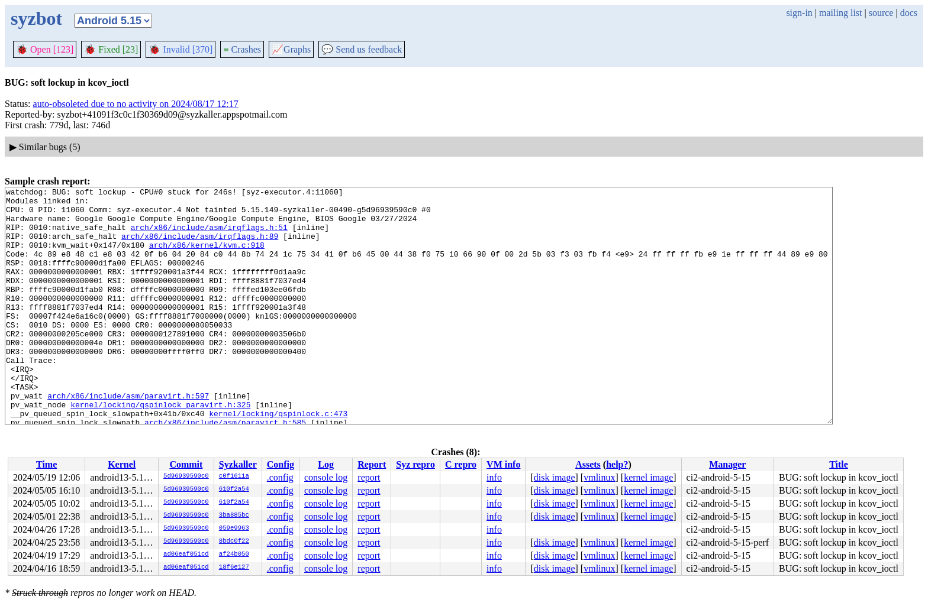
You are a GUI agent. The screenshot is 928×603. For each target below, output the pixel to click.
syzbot (36, 18)
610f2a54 (234, 489)
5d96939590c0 (186, 476)
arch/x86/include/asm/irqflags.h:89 (199, 246)
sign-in (799, 13)
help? (617, 464)
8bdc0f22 (234, 541)
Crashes (242, 49)
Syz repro (415, 464)
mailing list (840, 13)
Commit (185, 464)
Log (326, 464)
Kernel (122, 464)
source (881, 13)
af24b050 (234, 554)
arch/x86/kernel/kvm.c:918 (207, 257)
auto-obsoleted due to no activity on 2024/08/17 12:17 (136, 104)
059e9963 (234, 528)
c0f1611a (234, 476)
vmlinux (599, 477)
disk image (554, 477)
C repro (460, 464)
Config (280, 464)
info (494, 477)
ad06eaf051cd (186, 554)
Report (371, 464)
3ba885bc (234, 515)
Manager (727, 464)
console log (325, 477)
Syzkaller (238, 464)
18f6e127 (234, 567)
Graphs (291, 49)
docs (908, 13)
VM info (503, 464)
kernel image (648, 477)
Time (46, 464)
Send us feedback (361, 49)
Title (838, 464)
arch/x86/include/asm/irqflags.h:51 (209, 236)
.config (280, 477)
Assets (588, 464)
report (368, 477)
